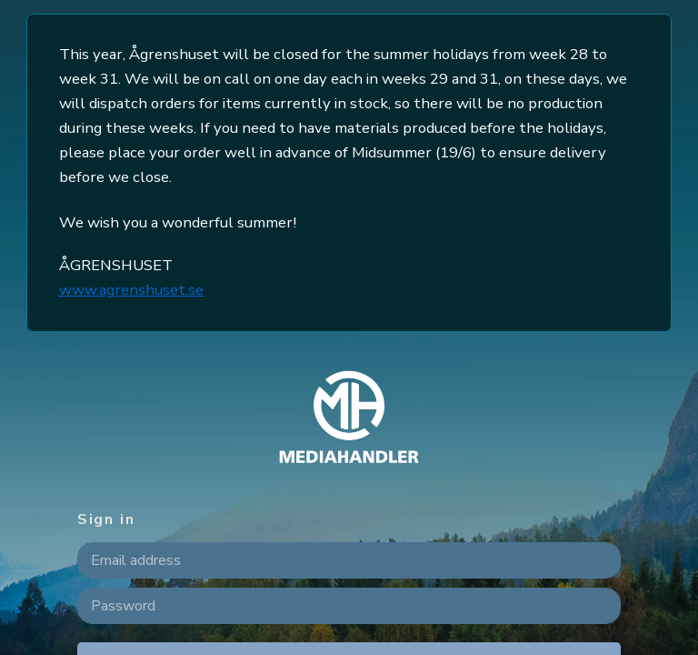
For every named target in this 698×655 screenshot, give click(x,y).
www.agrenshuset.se (131, 289)
